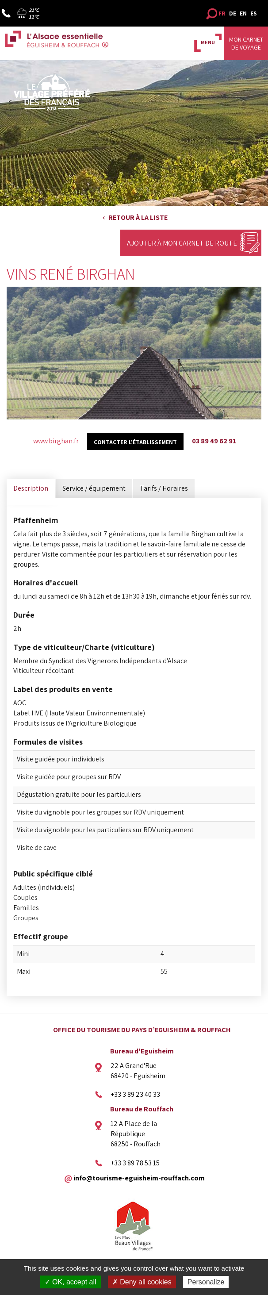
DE (232, 13)
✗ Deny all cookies (142, 1282)
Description (30, 488)
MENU (208, 42)
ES (253, 13)
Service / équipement (94, 488)
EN (243, 13)
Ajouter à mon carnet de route (182, 243)
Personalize (206, 1282)
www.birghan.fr (56, 441)
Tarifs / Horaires (164, 488)
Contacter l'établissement (135, 442)
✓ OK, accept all (70, 1282)
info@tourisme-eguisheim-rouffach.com (139, 1177)
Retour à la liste (138, 217)
